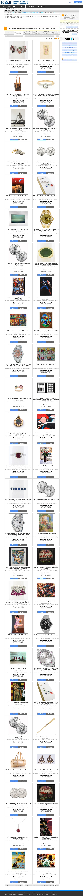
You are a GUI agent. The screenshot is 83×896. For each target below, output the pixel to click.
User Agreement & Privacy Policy (46, 892)
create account (78, 2)
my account (30, 6)
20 (53, 36)
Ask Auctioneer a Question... (68, 59)
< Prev (7, 36)
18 (30, 36)
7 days (53, 12)
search (22, 6)
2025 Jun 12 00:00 (37, 32)
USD (13, 12)
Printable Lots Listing (70, 54)
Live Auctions (12, 892)
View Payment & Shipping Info (69, 50)
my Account (25, 892)
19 (32, 36)
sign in (70, 2)
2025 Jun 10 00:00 (18, 32)
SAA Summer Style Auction (16, 8)
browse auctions (12, 6)
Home (6, 892)
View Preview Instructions (70, 42)
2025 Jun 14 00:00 (55, 32)
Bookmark (22, 72)
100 (58, 36)
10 (50, 36)
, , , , (32, 12)
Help (30, 892)
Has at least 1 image (67, 35)
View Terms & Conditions (70, 52)
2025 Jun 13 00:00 (46, 32)
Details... (14, 72)
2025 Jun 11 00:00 (27, 32)
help (37, 6)
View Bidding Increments (69, 45)
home (2, 6)
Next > (43, 36)
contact (44, 6)
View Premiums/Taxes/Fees (69, 47)
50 (55, 36)
